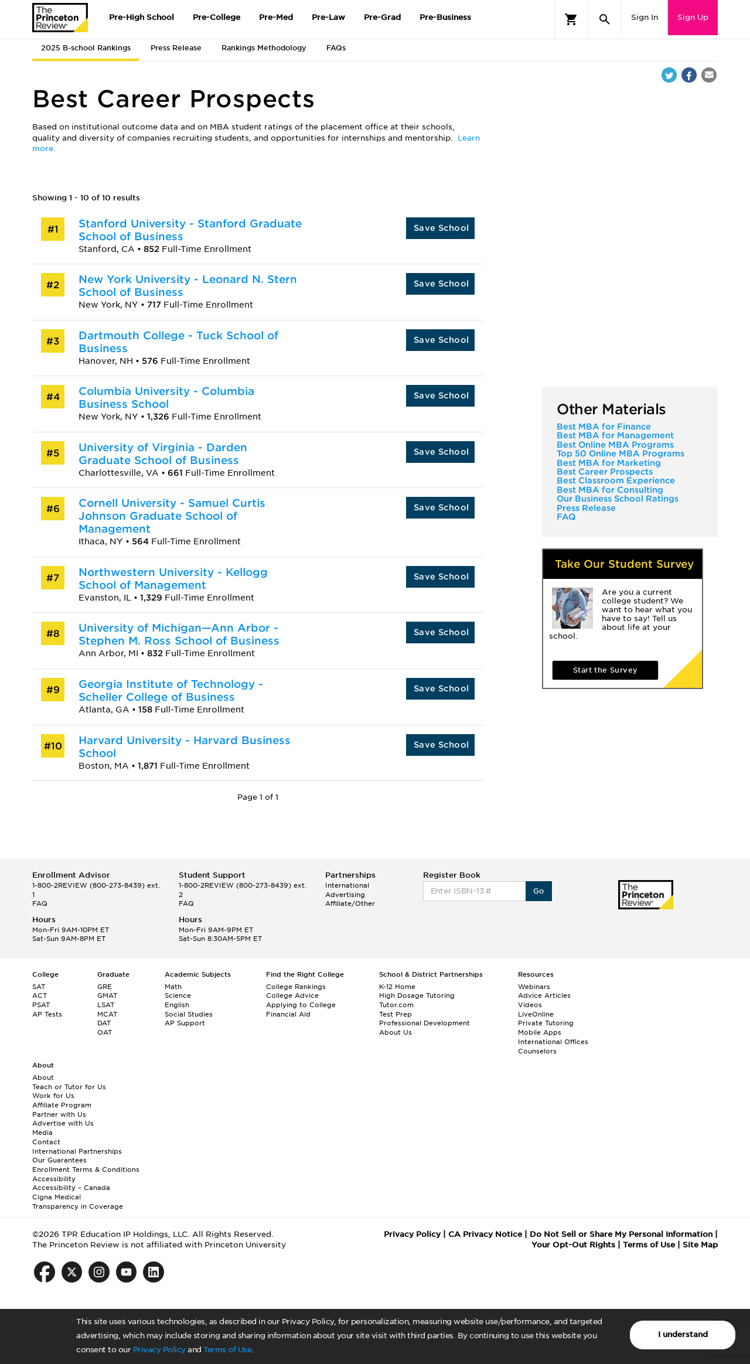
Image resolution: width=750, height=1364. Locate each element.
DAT (104, 1023)
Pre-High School (141, 17)
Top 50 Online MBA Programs (620, 453)
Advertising (345, 895)
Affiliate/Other (350, 903)
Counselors (537, 1051)
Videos (530, 1005)
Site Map (700, 1244)
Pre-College (216, 17)
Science (178, 995)
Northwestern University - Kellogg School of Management (173, 578)
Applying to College (301, 1005)
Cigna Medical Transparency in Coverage (77, 1201)
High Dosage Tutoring (417, 995)
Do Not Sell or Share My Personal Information (621, 1234)
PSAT (41, 1005)
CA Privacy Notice (485, 1234)
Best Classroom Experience (616, 480)
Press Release (176, 47)
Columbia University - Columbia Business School (166, 397)
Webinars (534, 987)
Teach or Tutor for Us (69, 1087)
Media (42, 1132)
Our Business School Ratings (618, 498)
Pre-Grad (382, 17)
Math (173, 987)
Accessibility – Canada (71, 1188)
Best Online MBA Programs (615, 444)
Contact (46, 1142)
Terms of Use (227, 1349)
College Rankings (296, 987)
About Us (395, 1032)
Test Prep (395, 1014)
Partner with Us (59, 1114)
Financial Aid (288, 1014)
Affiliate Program (61, 1105)
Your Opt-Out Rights (573, 1244)
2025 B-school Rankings (86, 47)
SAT (38, 987)
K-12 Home (397, 987)
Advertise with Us (63, 1123)
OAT (104, 1032)
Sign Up (692, 17)
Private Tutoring (546, 1023)
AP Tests (47, 1014)
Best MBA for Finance (604, 426)
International (347, 885)
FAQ (566, 516)
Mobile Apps (539, 1032)
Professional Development (424, 1023)
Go (538, 890)
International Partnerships (77, 1151)
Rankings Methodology (263, 47)
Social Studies (189, 1014)
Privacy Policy (159, 1349)
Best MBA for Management (615, 435)
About (43, 1077)
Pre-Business (445, 17)
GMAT (107, 995)
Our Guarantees (59, 1160)
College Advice (292, 995)
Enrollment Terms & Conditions (85, 1169)
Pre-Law (328, 17)
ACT (39, 995)
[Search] (604, 19)
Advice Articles (544, 995)
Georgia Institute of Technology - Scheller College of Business (171, 690)
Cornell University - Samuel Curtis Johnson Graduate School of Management (172, 516)
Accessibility (54, 1179)
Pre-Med (276, 17)
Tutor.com (396, 1005)
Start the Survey (605, 670)
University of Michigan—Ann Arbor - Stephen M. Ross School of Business (179, 634)
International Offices (553, 1042)
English (177, 1005)
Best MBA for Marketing (609, 463)
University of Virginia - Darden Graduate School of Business (163, 453)
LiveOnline (536, 1014)
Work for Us (53, 1096)
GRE (104, 987)
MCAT (107, 1014)
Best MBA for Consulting (610, 490)
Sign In (644, 17)
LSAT (105, 1005)
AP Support (185, 1023)
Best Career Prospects (605, 471)
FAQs (336, 47)
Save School (441, 228)
